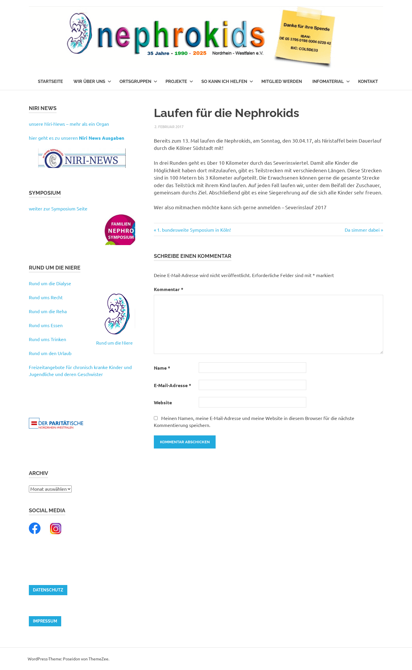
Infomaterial (331, 81)
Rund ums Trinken (47, 339)
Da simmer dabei (362, 230)
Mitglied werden (281, 81)
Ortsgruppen (138, 81)
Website (163, 402)
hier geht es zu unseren (76, 138)
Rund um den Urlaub (50, 353)
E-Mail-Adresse (172, 385)
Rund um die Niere (114, 342)
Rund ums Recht (46, 297)
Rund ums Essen (46, 325)
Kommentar (168, 289)
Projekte (179, 81)
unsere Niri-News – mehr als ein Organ (69, 124)
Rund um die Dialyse (50, 283)
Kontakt (368, 81)
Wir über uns (92, 81)
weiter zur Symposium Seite (58, 208)
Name (162, 368)
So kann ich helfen (227, 81)
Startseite (50, 81)
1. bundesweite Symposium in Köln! (194, 230)
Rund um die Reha (48, 311)
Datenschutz (48, 590)
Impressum (45, 621)
